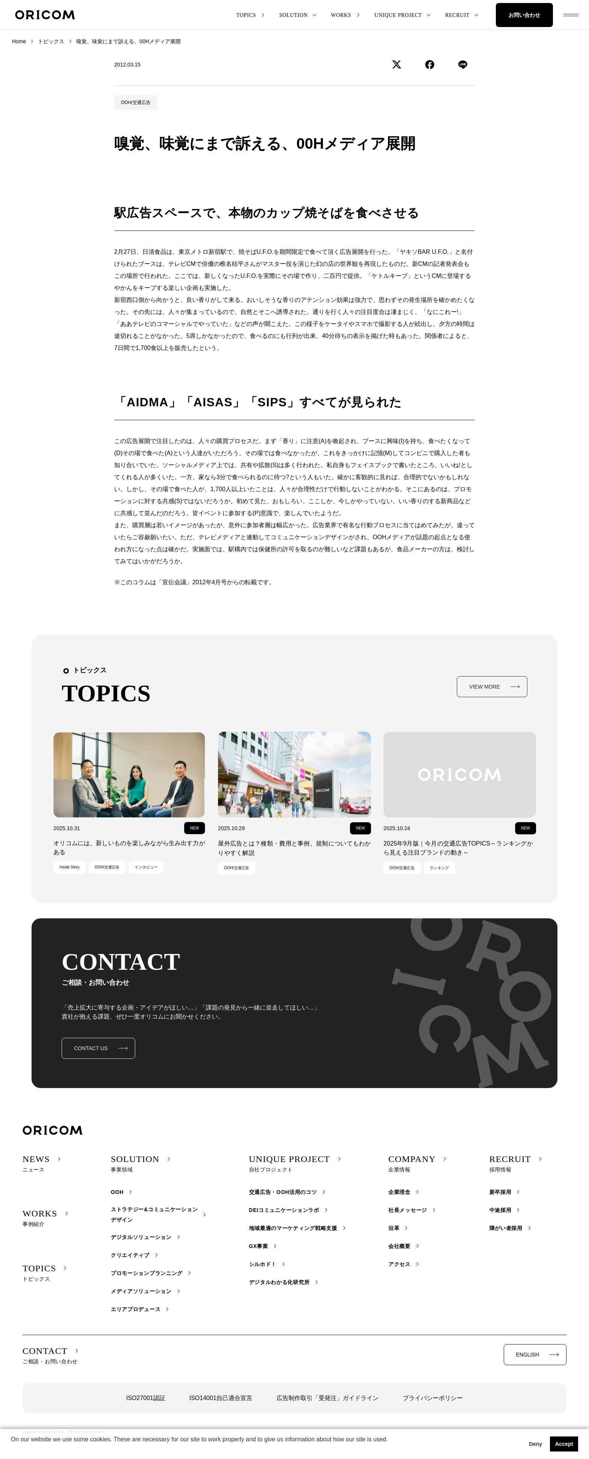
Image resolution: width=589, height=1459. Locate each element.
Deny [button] (535, 1444)
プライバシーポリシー (433, 1398)
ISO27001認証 (145, 1398)
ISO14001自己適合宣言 (220, 1398)
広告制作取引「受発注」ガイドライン (327, 1398)
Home (19, 41)
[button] (12, 1449)
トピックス (51, 41)
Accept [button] (564, 1444)
